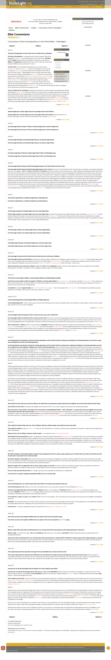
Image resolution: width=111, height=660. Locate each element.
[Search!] (67, 54)
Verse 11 (10, 253)
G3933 (45, 533)
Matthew (11, 30)
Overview (58, 64)
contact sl (66, 644)
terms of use (32, 644)
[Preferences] (103, 7)
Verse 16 (10, 311)
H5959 (70, 533)
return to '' (63, 104)
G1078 (23, 62)
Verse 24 (10, 548)
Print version (59, 62)
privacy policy (42, 644)
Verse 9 (10, 226)
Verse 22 (10, 513)
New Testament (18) (61, 76)
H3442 (23, 491)
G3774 (48, 171)
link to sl (80, 644)
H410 (69, 538)
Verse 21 (10, 480)
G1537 (26, 171)
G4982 (38, 496)
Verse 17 (10, 337)
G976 (13, 62)
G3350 (59, 266)
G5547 (27, 324)
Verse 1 (10, 50)
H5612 (18, 60)
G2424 (45, 490)
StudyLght (17, 3)
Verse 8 (10, 208)
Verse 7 (10, 194)
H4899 (50, 324)
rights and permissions (55, 644)
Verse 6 (10, 163)
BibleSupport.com (19, 625)
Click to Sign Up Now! (95, 1)
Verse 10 (10, 240)
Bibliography (58, 67)
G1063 (29, 496)
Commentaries (22, 28)
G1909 (40, 266)
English (33, 28)
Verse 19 (10, 422)
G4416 (60, 571)
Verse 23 (10, 526)
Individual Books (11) (61, 81)
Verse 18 (10, 400)
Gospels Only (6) (60, 79)
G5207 (10, 575)
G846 (23, 496)
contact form (81, 647)
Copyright (58, 66)
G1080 (38, 473)
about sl (73, 644)
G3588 (33, 171)
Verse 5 (10, 150)
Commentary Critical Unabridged (50, 28)
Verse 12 (10, 275)
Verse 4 (10, 136)
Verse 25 (10, 565)
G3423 (59, 409)
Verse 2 (10, 108)
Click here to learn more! (45, 23)
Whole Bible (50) (60, 74)
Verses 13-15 (12, 296)
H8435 (10, 60)
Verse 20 (10, 451)
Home (10, 28)
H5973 (63, 538)
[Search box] (60, 54)
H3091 (69, 490)
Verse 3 (10, 123)
